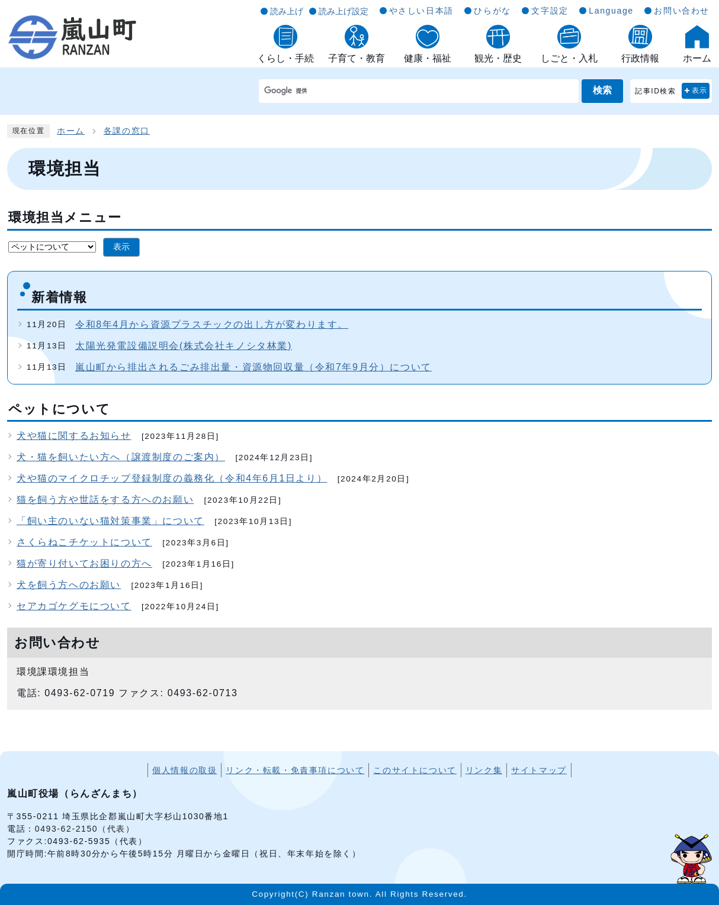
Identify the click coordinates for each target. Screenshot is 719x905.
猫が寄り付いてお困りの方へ (84, 563)
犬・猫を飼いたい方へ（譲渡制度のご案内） (121, 457)
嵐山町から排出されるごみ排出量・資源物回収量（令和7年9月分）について (253, 367)
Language (611, 10)
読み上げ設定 (343, 11)
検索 (602, 90)
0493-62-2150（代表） (85, 828)
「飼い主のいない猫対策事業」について (110, 521)
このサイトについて (414, 770)
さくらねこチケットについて (84, 542)
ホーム (71, 131)
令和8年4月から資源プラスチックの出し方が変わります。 (211, 324)
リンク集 (484, 770)
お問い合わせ (682, 10)
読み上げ (286, 11)
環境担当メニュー (65, 217)
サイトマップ (539, 770)
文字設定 (549, 10)
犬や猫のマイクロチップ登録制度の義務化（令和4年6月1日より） (172, 478)
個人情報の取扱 (184, 770)
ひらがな (492, 10)
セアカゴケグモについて (74, 606)
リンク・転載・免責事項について (295, 770)
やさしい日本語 (421, 10)
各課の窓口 (127, 131)
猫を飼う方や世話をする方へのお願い (105, 499)
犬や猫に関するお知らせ (74, 436)
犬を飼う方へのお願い (69, 585)
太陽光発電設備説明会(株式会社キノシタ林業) (183, 346)
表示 (700, 90)
